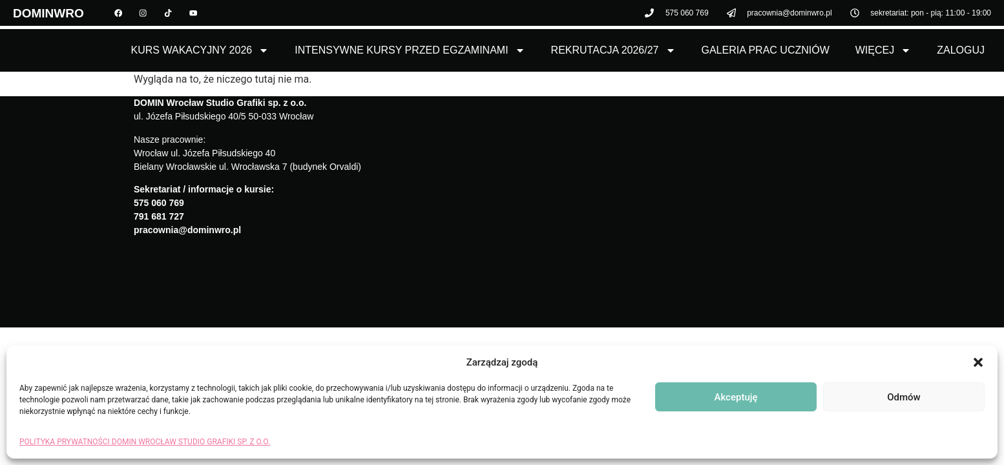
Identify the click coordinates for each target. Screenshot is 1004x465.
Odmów (904, 397)
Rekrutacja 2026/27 (613, 50)
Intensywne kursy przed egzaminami (410, 50)
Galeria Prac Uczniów (766, 50)
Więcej (883, 50)
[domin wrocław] (686, 195)
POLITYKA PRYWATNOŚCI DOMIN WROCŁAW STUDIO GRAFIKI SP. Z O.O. (144, 441)
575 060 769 (159, 203)
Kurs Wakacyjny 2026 (200, 50)
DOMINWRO (48, 14)
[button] (978, 362)
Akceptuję (735, 397)
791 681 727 (159, 216)
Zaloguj (961, 50)
